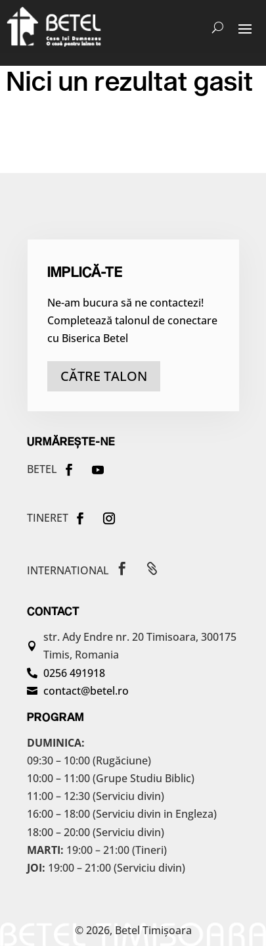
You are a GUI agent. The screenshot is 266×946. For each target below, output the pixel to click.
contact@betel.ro (86, 691)
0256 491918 (74, 673)
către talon (103, 376)
